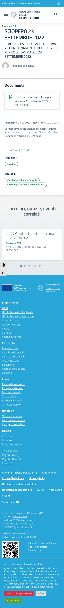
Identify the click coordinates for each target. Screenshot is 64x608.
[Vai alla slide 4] (33, 266)
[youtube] (17, 502)
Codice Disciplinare (13, 478)
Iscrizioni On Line (11, 324)
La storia (7, 373)
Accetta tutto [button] (13, 600)
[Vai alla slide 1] (21, 266)
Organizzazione (10, 360)
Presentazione (10, 348)
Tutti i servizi (9, 396)
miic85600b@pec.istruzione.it (17, 527)
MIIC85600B (32, 537)
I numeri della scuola (13, 369)
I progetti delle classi (13, 424)
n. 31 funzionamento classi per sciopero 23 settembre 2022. (33, 99)
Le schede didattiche (13, 420)
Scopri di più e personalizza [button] (19, 593)
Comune (6, 333)
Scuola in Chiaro (11, 320)
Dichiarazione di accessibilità (19, 484)
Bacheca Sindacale (12, 400)
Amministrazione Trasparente (19, 472)
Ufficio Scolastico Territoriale (18, 316)
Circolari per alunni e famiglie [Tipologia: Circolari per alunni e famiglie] (22, 180)
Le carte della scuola (13, 356)
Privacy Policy (37, 478)
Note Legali (55, 490)
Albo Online (49, 472)
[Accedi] (58, 3)
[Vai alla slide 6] (40, 266)
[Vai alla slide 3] (29, 266)
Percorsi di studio (11, 392)
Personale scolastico (13, 384)
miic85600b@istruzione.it (22, 520)
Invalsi (5, 328)
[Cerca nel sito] (56, 15)
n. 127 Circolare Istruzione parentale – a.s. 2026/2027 (31, 235)
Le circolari (8, 440)
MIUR (5, 308)
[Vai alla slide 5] (36, 266)
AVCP (40, 490)
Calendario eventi (12, 444)
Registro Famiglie (11, 455)
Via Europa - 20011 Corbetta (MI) (27, 513)
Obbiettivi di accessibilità (17, 490)
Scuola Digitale (10, 451)
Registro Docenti (11, 459)
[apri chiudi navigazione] (6, 15)
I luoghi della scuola (13, 352)
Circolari (11, 164)
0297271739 (20, 516)
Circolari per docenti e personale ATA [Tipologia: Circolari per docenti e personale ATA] (25, 184)
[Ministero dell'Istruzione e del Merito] (21, 3)
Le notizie (7, 436)
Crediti (6, 495)
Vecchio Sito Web (12, 337)
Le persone (8, 365)
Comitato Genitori (12, 404)
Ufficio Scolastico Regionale (17, 312)
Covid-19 (7, 463)
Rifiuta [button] (41, 593)
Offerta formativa (12, 416)
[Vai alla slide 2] (25, 266)
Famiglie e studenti (12, 388)
